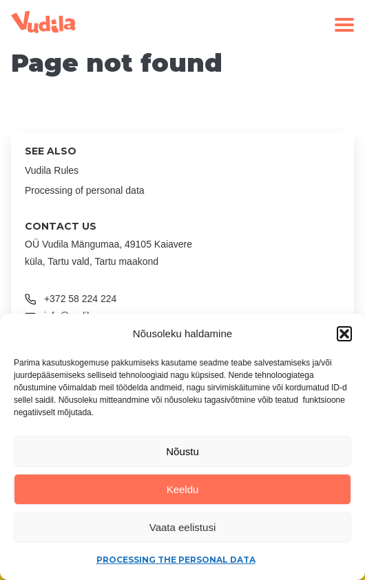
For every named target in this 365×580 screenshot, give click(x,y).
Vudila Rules (52, 170)
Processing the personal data (175, 559)
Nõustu (182, 451)
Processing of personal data (85, 190)
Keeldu (183, 489)
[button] (344, 334)
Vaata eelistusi (182, 527)
